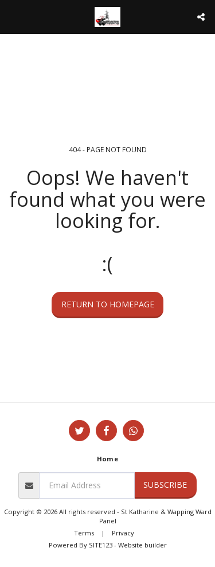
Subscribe (165, 484)
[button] (12, 16)
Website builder (142, 545)
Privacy (123, 533)
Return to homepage (107, 304)
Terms (84, 533)
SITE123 (100, 545)
